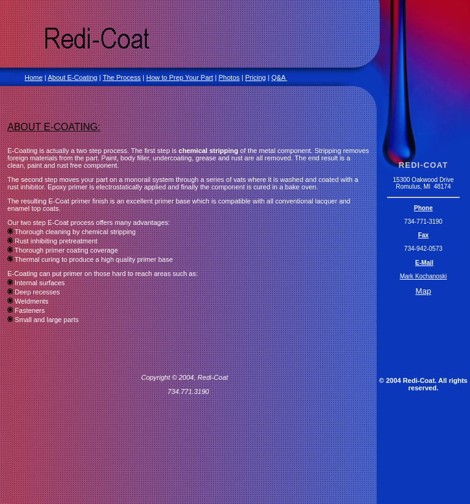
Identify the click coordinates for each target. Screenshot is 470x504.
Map (423, 291)
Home (33, 77)
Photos (229, 77)
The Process (122, 77)
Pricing (255, 77)
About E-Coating (73, 77)
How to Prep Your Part (179, 77)
